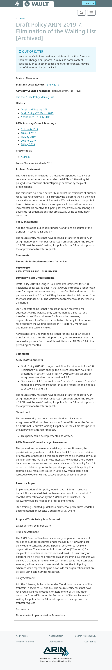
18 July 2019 (28, 144)
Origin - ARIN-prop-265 (34, 109)
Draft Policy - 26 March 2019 (37, 113)
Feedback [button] (89, 3)
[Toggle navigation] (91, 13)
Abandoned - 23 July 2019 (35, 117)
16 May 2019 (28, 137)
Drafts (21, 18)
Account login (56, 636)
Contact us (90, 641)
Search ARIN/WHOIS (85, 636)
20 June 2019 (28, 140)
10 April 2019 (28, 133)
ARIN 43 (25, 157)
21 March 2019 (29, 129)
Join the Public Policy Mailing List (35, 97)
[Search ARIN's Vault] (81, 13)
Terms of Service (25, 641)
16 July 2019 (52, 84)
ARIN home (22, 636)
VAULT (40, 4)
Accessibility (56, 641)
